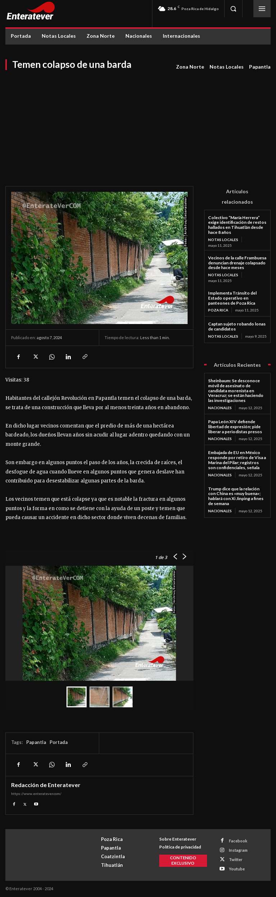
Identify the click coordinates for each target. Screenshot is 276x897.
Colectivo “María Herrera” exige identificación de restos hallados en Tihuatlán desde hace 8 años (237, 225)
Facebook (238, 840)
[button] (233, 8)
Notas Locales (227, 66)
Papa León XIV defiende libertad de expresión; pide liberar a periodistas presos (235, 426)
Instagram (238, 850)
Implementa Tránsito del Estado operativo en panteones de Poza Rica (232, 298)
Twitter (236, 859)
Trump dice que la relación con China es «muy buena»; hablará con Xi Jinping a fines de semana (235, 496)
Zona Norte (190, 66)
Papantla (260, 66)
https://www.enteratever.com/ (36, 793)
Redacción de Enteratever (45, 785)
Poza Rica (218, 310)
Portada (59, 742)
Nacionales (220, 408)
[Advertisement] (138, 125)
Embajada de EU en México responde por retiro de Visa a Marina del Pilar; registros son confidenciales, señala (237, 460)
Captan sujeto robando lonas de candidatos (237, 326)
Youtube (237, 868)
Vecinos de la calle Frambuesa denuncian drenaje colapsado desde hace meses (237, 263)
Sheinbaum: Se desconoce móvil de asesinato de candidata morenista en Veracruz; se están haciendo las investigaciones (235, 390)
